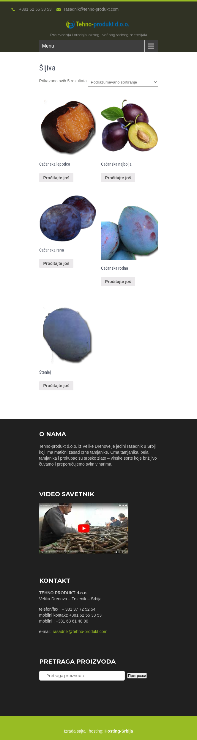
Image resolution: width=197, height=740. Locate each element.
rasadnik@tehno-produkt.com (87, 9)
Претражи (137, 675)
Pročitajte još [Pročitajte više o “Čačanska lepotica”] (56, 177)
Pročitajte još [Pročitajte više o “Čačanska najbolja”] (118, 177)
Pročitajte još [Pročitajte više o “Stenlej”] (56, 385)
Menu (48, 45)
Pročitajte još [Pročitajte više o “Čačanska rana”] (56, 263)
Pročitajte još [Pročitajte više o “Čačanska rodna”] (118, 281)
